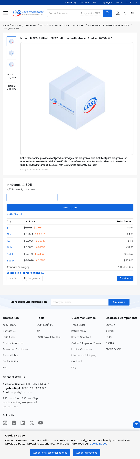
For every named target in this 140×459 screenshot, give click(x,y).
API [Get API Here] (94, 2)
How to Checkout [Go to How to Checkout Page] (81, 337)
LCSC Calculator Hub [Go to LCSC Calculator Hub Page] (49, 337)
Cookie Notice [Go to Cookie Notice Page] (11, 361)
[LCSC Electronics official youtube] (40, 423)
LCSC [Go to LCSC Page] (109, 337)
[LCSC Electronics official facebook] (13, 423)
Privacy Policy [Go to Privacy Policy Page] (10, 355)
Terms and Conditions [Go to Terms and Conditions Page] (15, 349)
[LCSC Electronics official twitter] (31, 423)
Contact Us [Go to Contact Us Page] (9, 331)
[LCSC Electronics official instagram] (5, 423)
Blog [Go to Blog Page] (5, 367)
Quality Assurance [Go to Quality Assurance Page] (13, 343)
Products (16, 25)
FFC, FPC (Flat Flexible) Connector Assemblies (62, 25)
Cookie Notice (99, 444)
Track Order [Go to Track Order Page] (78, 325)
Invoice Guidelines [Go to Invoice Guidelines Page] (81, 349)
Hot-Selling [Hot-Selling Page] (70, 2)
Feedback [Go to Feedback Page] (77, 361)
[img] (11, 41)
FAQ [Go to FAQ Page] (73, 367)
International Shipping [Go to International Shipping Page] (83, 355)
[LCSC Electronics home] (28, 13)
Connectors (30, 25)
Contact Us (131, 2)
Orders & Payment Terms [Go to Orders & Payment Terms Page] (86, 343)
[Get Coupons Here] (84, 2)
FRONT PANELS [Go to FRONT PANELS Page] (113, 349)
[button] (106, 2)
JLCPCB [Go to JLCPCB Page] (110, 331)
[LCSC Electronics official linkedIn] (22, 423)
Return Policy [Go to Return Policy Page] (78, 331)
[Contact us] (136, 425)
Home (6, 25)
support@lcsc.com (21, 392)
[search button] (107, 13)
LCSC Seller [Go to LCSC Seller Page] (9, 337)
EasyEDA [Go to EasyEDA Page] (110, 325)
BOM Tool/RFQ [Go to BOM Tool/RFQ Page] (45, 325)
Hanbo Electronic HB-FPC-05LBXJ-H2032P (108, 25)
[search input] (75, 13)
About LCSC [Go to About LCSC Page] (9, 325)
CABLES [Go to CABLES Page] (110, 343)
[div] (11, 76)
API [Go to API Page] (38, 331)
